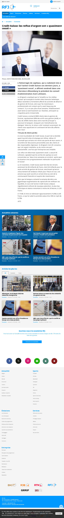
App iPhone (46, 361)
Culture (3, 384)
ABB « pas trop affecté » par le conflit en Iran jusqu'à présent (15, 258)
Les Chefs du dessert (9, 16)
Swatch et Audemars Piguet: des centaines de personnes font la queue (14, 234)
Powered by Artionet (6, 504)
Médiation (4, 466)
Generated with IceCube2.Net (18, 504)
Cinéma (34, 415)
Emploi (34, 429)
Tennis (34, 392)
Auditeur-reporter (55, 1)
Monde (3, 378)
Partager (6, 87)
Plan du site (19, 500)
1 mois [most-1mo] (19, 273)
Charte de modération (7, 469)
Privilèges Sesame (37, 418)
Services (37, 13)
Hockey (34, 376)
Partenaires (4, 463)
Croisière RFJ (45, 13)
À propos (4, 450)
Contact (3, 472)
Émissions (18, 13)
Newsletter (4, 475)
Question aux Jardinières (7, 429)
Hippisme (35, 390)
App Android (54, 361)
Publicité (4, 458)
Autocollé (4, 435)
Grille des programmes (7, 421)
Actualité (5, 13)
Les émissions (5, 413)
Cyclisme (35, 384)
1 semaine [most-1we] (12, 273)
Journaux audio (5, 387)
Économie (17, 21)
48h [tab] (5, 273)
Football (35, 373)
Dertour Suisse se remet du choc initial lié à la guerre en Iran (47, 294)
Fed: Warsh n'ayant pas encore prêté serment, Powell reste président (45, 234)
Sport (11, 13)
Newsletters (37, 361)
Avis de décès (36, 432)
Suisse (3, 376)
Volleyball (35, 381)
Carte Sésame (5, 455)
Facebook (9, 361)
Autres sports (36, 401)
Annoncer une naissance (7, 427)
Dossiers (4, 390)
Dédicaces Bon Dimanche (7, 424)
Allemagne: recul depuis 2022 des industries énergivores (13, 294)
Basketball (35, 378)
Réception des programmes (8, 452)
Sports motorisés (37, 395)
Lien (5, 93)
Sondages (4, 438)
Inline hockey (36, 398)
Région (3, 373)
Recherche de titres (6, 418)
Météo (34, 421)
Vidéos (31, 13)
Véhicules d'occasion (37, 413)
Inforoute (35, 427)
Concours (4, 440)
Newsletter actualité (6, 395)
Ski (33, 387)
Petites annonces (37, 424)
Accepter (59, 513)
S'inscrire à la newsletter (32, 341)
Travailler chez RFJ (6, 461)
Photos (25, 13)
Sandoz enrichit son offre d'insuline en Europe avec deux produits (46, 258)
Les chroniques (5, 415)
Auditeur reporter (6, 392)
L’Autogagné (4, 432)
